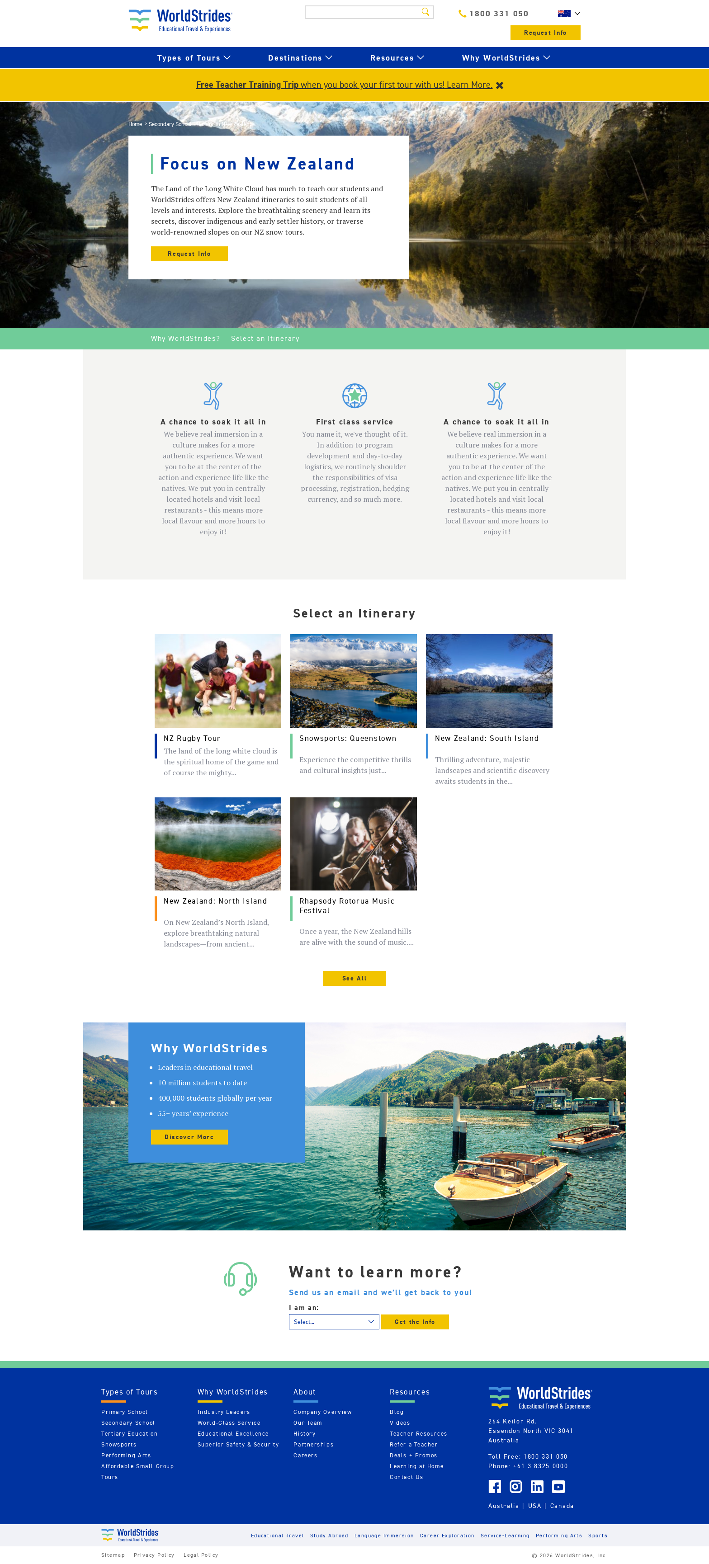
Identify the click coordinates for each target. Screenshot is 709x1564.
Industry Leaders (224, 1412)
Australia (503, 1505)
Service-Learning (505, 1535)
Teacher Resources (419, 1433)
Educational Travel (277, 1535)
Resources (392, 57)
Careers (305, 1455)
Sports (598, 1535)
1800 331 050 (493, 13)
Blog (397, 1412)
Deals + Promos (414, 1455)
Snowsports (119, 1444)
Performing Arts (126, 1455)
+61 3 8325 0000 (540, 1466)
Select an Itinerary (265, 338)
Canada (562, 1505)
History (304, 1433)
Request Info (545, 32)
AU (567, 13)
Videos (400, 1422)
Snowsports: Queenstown (348, 738)
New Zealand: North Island (216, 901)
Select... (304, 1321)
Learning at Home (417, 1466)
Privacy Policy (154, 1555)
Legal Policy (201, 1555)
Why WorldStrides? (185, 338)
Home (135, 124)
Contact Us (407, 1477)
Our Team (307, 1422)
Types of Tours (189, 57)
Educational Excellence (233, 1433)
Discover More (189, 1137)
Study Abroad (329, 1535)
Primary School (124, 1412)
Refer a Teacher (414, 1444)
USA (535, 1505)
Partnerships (313, 1444)
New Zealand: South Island (487, 738)
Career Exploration (447, 1535)
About (304, 1392)
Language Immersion (384, 1535)
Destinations (295, 57)
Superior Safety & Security (238, 1444)
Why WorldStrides (501, 57)
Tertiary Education (129, 1433)
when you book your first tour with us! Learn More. (344, 85)
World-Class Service (229, 1422)
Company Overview (322, 1412)
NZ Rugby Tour (192, 738)
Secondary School (170, 124)
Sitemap (113, 1555)
